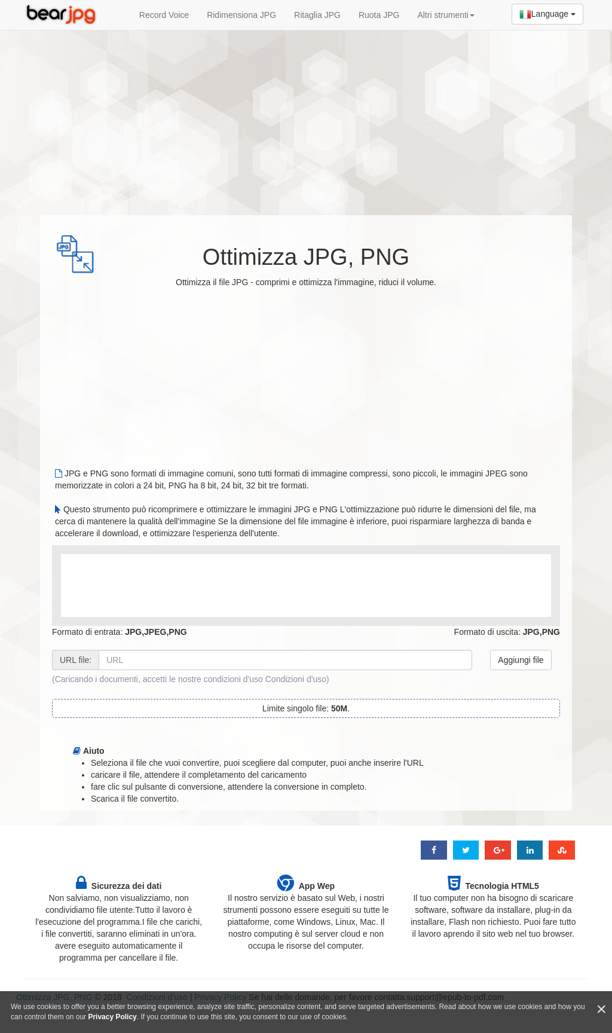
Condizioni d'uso (295, 679)
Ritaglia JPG (317, 15)
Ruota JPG (379, 15)
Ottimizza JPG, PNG (306, 257)
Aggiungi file (520, 660)
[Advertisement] (306, 116)
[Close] (601, 1009)
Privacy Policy (112, 1017)
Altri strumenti (446, 15)
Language (547, 14)
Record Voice (164, 15)
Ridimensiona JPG (241, 15)
